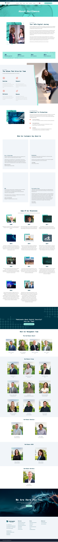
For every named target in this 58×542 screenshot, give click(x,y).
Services (17, 3)
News (27, 3)
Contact (34, 3)
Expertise (30, 3)
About (21, 3)
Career (24, 3)
